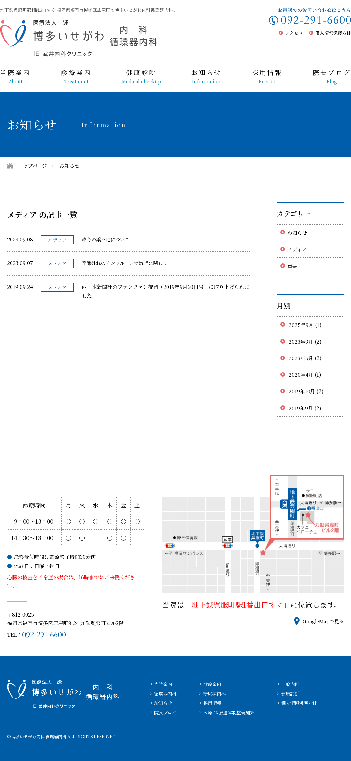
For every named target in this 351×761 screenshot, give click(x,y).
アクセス (294, 33)
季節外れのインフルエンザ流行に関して (127, 263)
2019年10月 (303, 391)
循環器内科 (167, 693)
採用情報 (267, 76)
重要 (293, 266)
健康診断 (141, 76)
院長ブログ (332, 76)
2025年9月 (302, 325)
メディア (298, 249)
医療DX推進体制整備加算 (235, 712)
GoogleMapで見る (322, 621)
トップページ (33, 165)
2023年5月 (301, 358)
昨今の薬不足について (107, 239)
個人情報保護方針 (333, 33)
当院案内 (15, 76)
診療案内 (76, 76)
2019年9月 (301, 408)
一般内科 (301, 684)
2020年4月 (302, 374)
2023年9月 (301, 341)
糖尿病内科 (219, 693)
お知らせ (206, 76)
